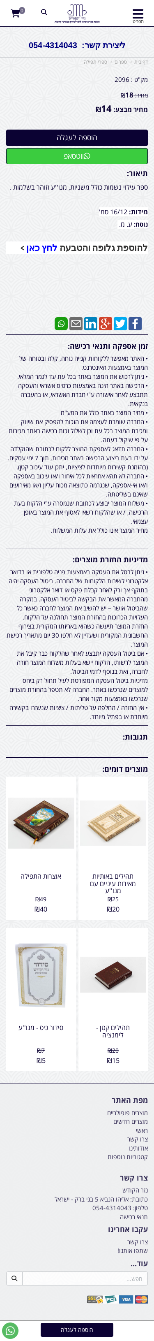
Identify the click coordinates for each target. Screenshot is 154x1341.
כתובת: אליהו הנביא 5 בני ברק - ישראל (101, 1199)
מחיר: (134, 95)
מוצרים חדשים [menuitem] (130, 1121)
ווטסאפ (77, 156)
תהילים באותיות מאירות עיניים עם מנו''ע (113, 883)
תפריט (138, 21)
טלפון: (140, 1208)
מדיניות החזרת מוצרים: (110, 559)
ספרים (121, 61)
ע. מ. (125, 224)
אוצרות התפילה (41, 876)
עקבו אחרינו (128, 1229)
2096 (122, 79)
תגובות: (135, 737)
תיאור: (137, 173)
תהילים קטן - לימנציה (113, 1031)
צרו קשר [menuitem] (137, 1139)
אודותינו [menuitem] (138, 1148)
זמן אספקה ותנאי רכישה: (108, 346)
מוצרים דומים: (125, 769)
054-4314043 (111, 1208)
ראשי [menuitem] (142, 1130)
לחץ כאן (42, 247)
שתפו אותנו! (132, 1250)
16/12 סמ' (114, 211)
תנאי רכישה (134, 1217)
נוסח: (141, 224)
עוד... (139, 1264)
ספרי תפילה (95, 61)
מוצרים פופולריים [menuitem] (127, 1113)
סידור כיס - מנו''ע (40, 1027)
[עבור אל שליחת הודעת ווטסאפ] (10, 1330)
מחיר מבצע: (130, 109)
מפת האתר (130, 1100)
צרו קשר (134, 1178)
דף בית (141, 61)
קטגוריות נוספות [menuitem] (128, 1157)
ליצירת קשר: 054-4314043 (77, 45)
